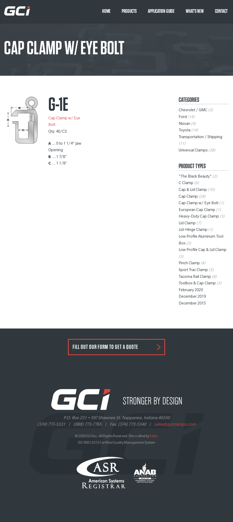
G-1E (58, 104)
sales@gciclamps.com (175, 425)
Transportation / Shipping (200, 138)
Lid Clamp (187, 224)
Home (106, 11)
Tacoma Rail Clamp (195, 277)
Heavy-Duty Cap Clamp (199, 217)
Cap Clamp (188, 197)
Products (129, 11)
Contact (221, 11)
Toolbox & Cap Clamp (197, 284)
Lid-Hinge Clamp (193, 230)
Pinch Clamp (189, 264)
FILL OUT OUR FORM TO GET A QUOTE (105, 347)
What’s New (195, 11)
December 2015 (192, 304)
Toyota (184, 131)
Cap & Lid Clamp (193, 190)
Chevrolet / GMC (193, 111)
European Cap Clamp (197, 210)
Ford (183, 117)
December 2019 (192, 297)
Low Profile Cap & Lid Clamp (202, 250)
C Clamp (186, 183)
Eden (153, 436)
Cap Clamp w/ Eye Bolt (198, 204)
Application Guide (161, 11)
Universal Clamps (193, 151)
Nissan (184, 124)
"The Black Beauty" (195, 177)
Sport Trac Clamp (193, 270)
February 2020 (191, 291)
